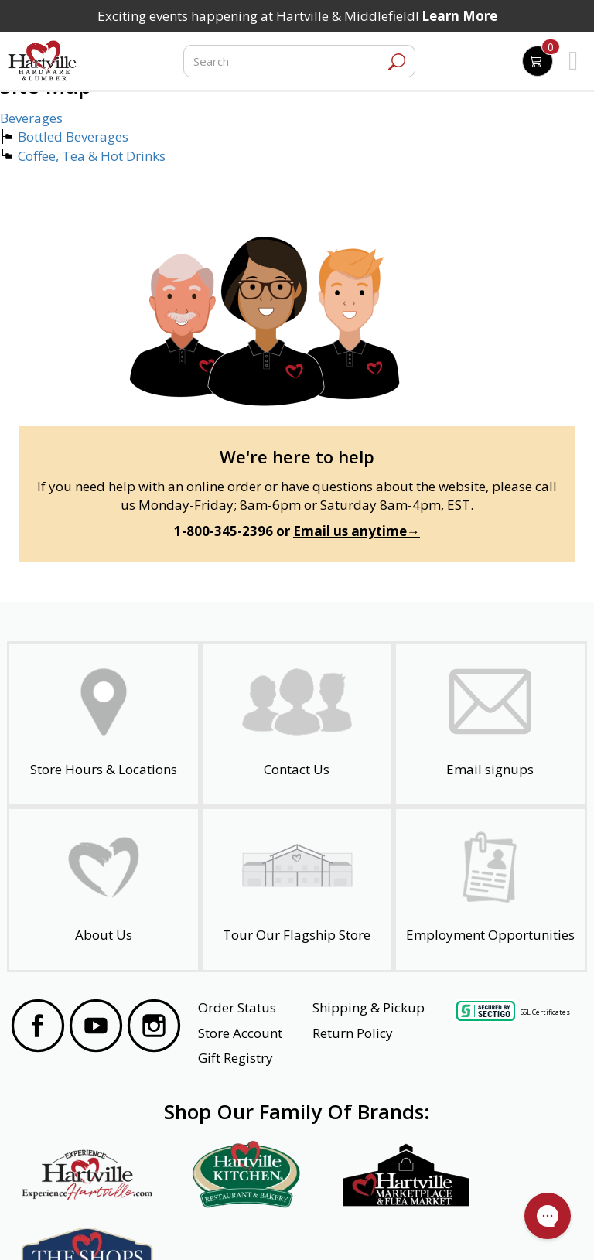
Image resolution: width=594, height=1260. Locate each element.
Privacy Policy (160, 1227)
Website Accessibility (70, 1227)
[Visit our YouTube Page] (96, 1028)
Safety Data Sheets (249, 1227)
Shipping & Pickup (368, 1007)
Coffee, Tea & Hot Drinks (92, 156)
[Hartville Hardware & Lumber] (42, 61)
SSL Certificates (545, 1011)
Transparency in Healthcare (372, 1227)
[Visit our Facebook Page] (38, 1028)
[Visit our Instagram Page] (154, 1028)
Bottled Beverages (73, 136)
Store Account (240, 1033)
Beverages (31, 118)
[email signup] (490, 724)
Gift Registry (235, 1058)
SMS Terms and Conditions (509, 1227)
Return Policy (352, 1033)
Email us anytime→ (356, 531)
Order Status (237, 1007)
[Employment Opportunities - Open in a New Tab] (490, 889)
